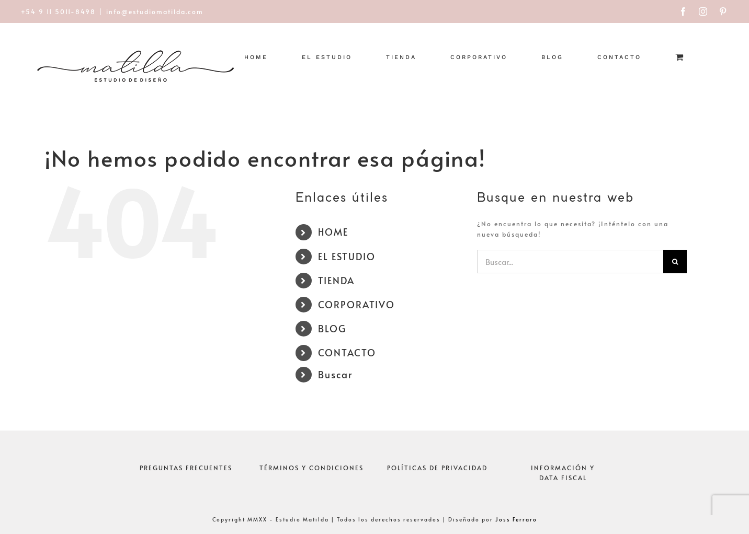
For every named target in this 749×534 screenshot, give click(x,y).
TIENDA (336, 280)
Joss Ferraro (516, 519)
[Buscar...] (570, 261)
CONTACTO (347, 352)
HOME (333, 231)
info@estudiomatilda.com (154, 11)
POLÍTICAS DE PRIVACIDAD (437, 467)
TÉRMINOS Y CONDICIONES (311, 467)
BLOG (332, 328)
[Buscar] (675, 261)
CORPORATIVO (356, 304)
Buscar (335, 374)
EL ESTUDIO (347, 256)
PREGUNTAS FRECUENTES (186, 467)
